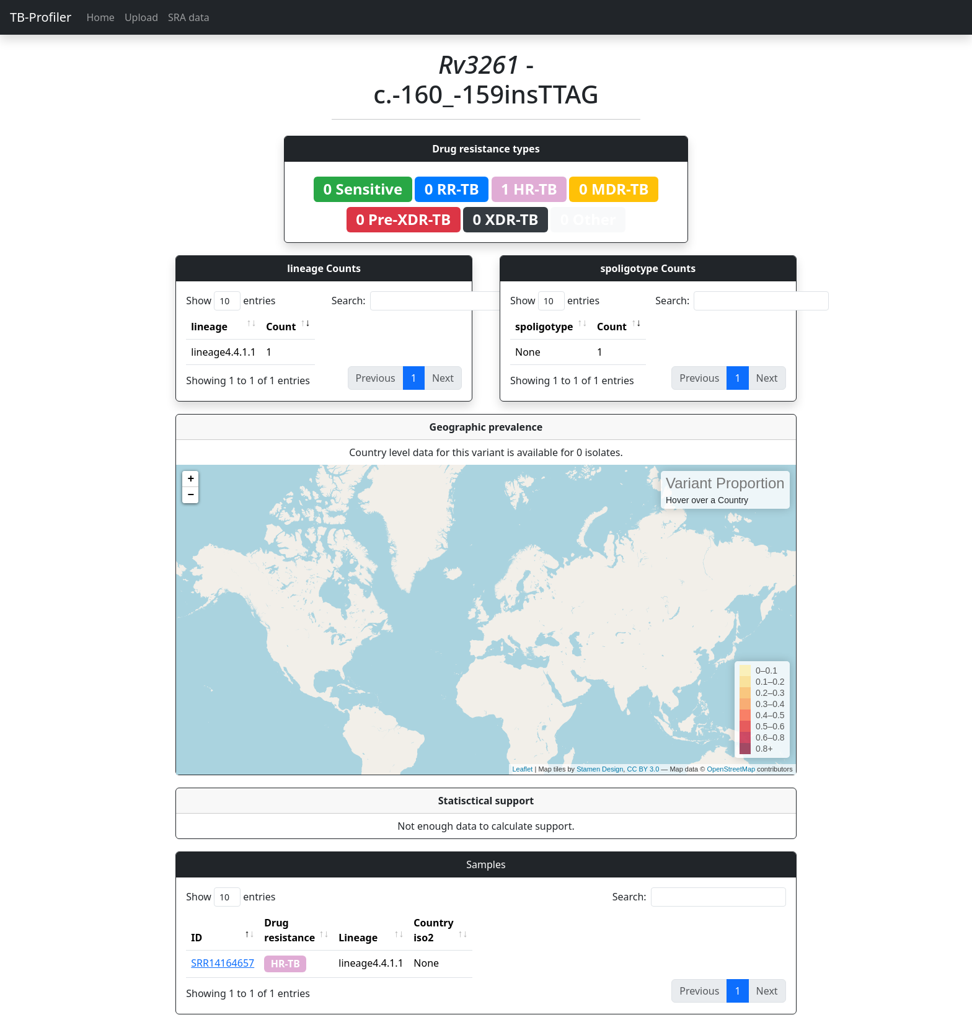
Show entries (230, 300)
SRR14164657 (222, 948)
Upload (141, 17)
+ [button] (190, 479)
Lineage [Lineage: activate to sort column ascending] (385, 923)
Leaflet (522, 769)
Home (100, 17)
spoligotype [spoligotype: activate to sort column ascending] (544, 326)
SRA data (189, 17)
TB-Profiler (40, 17)
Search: (418, 300)
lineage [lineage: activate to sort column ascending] (209, 326)
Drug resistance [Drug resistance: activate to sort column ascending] (303, 923)
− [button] (190, 495)
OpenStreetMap (731, 769)
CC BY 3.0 (643, 769)
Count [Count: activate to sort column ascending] (281, 326)
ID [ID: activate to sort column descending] (196, 923)
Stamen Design (600, 769)
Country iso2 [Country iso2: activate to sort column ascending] (472, 923)
